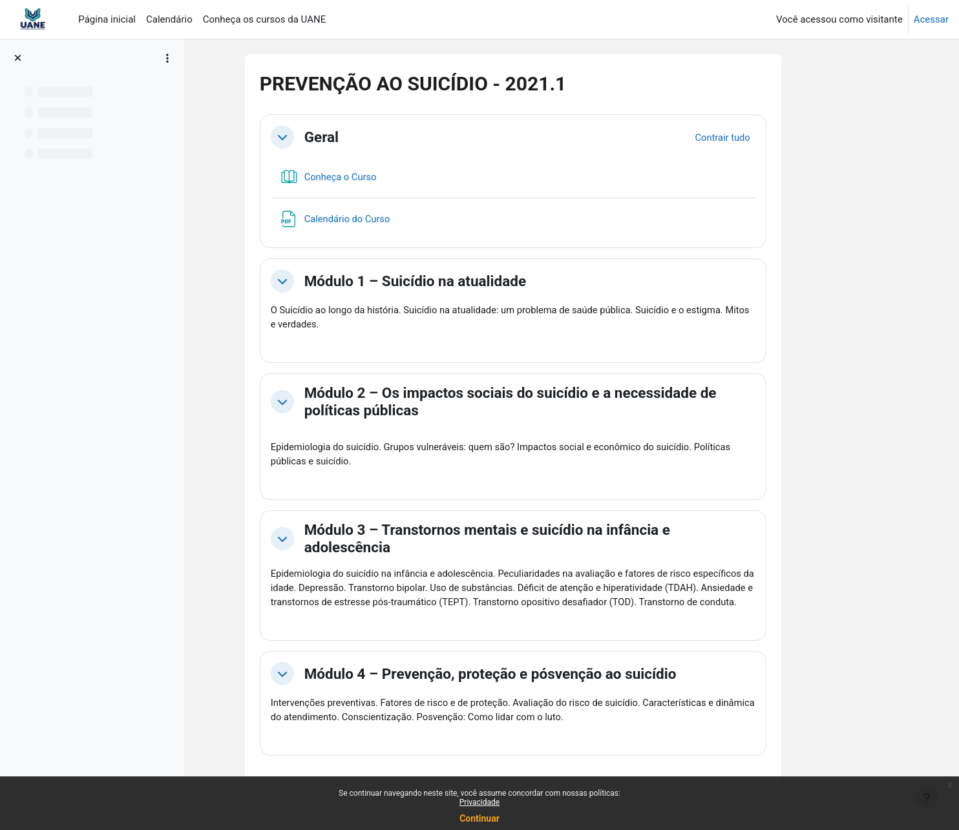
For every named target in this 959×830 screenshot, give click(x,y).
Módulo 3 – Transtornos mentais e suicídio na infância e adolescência (536, 540)
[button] (330, 137)
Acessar (931, 19)
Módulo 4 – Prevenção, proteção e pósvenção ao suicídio (539, 690)
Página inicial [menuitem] (107, 19)
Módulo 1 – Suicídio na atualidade (463, 281)
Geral (370, 137)
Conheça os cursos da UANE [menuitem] (264, 19)
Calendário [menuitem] (169, 19)
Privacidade (479, 802)
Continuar (479, 818)
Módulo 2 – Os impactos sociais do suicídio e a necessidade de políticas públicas (559, 402)
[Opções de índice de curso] (167, 58)
